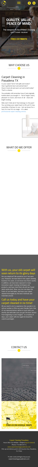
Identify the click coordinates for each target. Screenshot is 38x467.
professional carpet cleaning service (14, 111)
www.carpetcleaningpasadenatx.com (19, 446)
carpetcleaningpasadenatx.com (19, 458)
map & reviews (29, 442)
